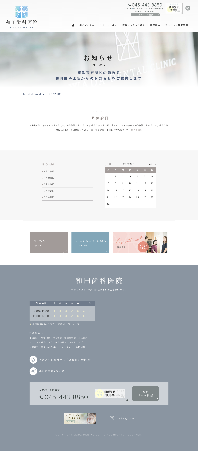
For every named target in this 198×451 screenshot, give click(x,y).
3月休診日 (99, 118)
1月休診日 (49, 197)
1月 (109, 164)
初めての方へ (87, 25)
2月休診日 (49, 191)
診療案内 (155, 25)
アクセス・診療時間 (176, 25)
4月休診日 (49, 178)
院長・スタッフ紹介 (133, 25)
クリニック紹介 (108, 25)
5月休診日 (49, 171)
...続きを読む (135, 130)
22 (115, 197)
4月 (151, 164)
